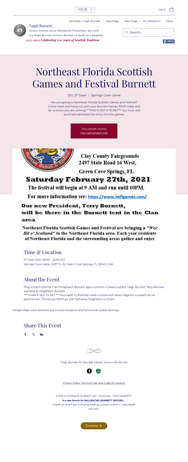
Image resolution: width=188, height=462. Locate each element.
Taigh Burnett (40, 25)
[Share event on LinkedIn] (41, 334)
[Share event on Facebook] (25, 334)
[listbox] (85, 9)
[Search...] (148, 33)
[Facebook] (89, 371)
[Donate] (94, 425)
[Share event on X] (33, 334)
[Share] (169, 41)
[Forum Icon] (98, 371)
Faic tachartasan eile (94, 132)
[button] (85, 9)
